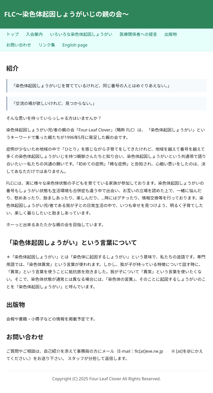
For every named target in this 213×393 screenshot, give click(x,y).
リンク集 (46, 45)
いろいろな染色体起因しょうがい (81, 34)
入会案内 (34, 34)
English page (74, 45)
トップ (12, 34)
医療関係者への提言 (138, 34)
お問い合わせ (18, 45)
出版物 (170, 34)
